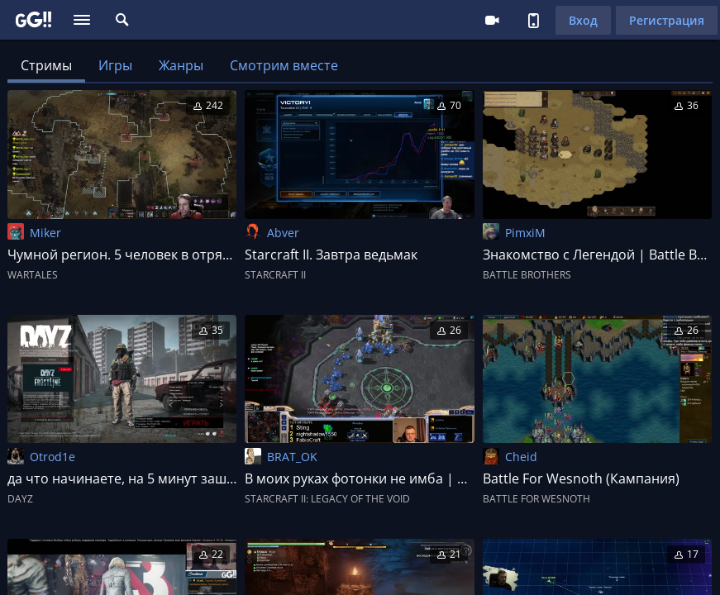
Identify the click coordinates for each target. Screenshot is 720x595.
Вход (583, 20)
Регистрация (666, 20)
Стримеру (492, 20)
